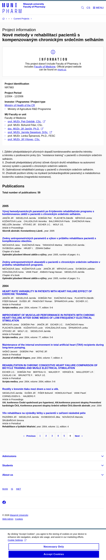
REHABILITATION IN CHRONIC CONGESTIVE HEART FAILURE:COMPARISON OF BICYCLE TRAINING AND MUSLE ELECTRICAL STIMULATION (49, 366)
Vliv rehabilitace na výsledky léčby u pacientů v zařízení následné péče (44, 413)
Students (7, 465)
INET (18, 489)
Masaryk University (19, 515)
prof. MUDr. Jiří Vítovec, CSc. (24, 139)
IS (12, 489)
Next (79, 436)
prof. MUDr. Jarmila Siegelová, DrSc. (30, 132)
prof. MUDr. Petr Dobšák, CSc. (26, 121)
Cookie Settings (17, 542)
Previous (29, 436)
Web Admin (7, 519)
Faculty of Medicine (45, 66)
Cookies (19, 519)
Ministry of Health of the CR (20, 105)
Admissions (9, 456)
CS (88, 7)
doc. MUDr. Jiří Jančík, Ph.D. (25, 128)
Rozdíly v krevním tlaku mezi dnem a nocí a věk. (30, 389)
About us (7, 475)
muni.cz (62, 69)
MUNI (5, 489)
